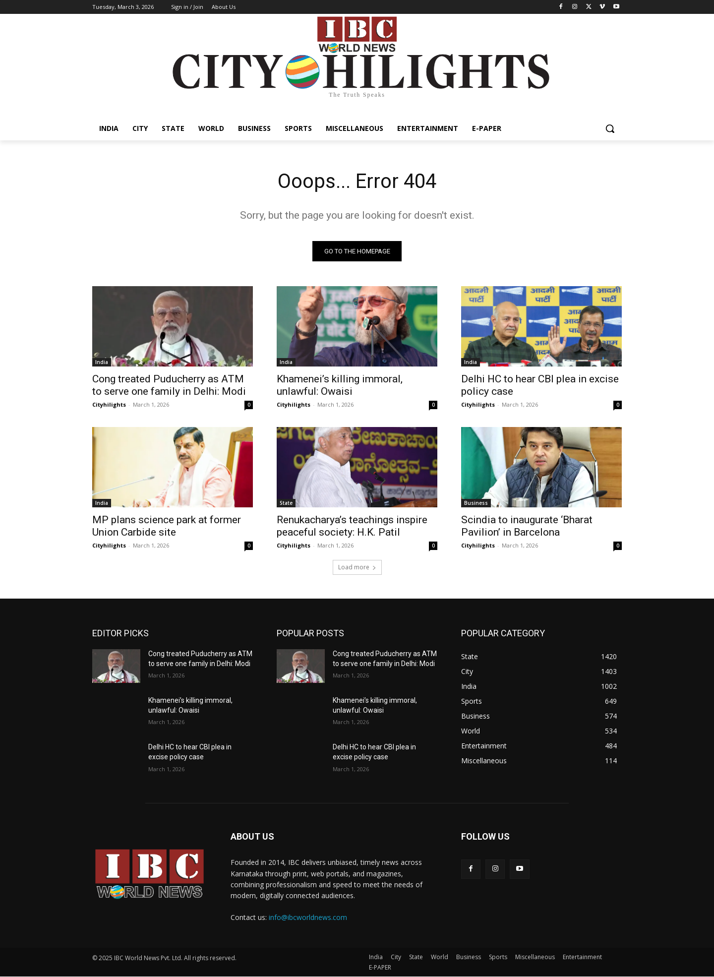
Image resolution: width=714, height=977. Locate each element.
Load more (357, 567)
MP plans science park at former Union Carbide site (166, 526)
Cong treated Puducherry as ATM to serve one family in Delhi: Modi (169, 385)
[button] (610, 128)
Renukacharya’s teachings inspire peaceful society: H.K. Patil (352, 526)
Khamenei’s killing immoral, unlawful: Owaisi (340, 385)
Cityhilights (109, 404)
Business (476, 502)
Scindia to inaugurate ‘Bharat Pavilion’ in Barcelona (527, 526)
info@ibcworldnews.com (308, 917)
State (286, 502)
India (101, 362)
